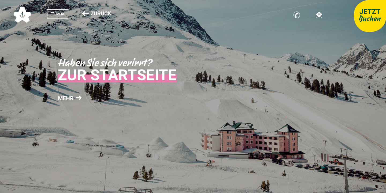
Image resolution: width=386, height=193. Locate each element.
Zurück (96, 13)
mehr (69, 98)
